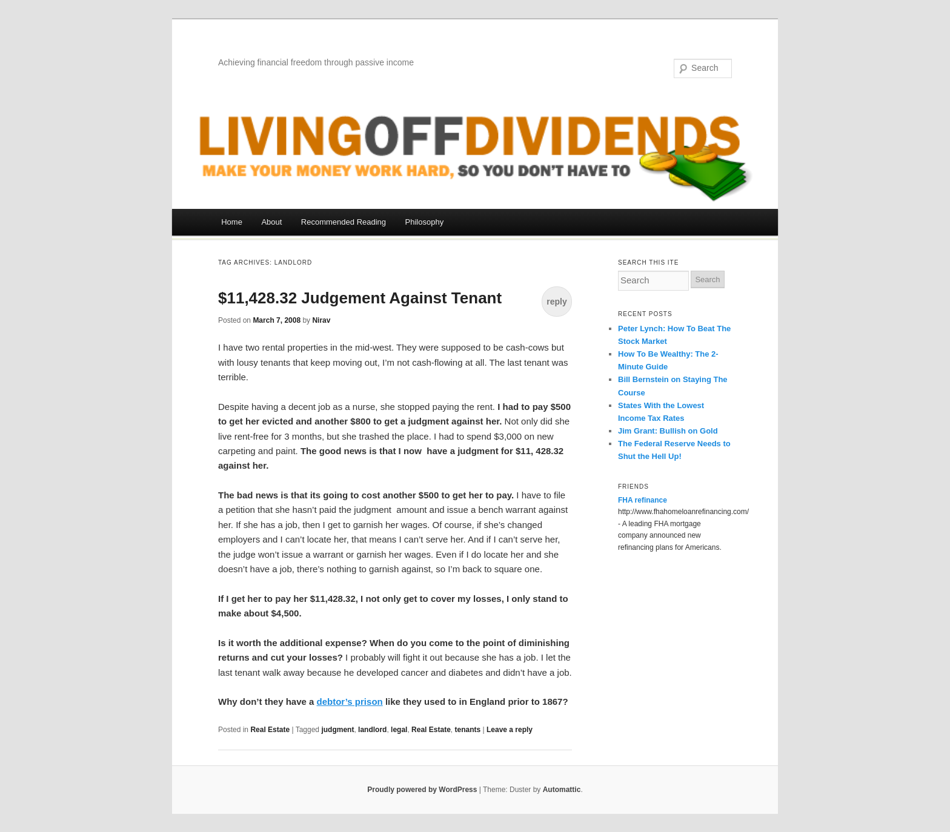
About (271, 221)
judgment (337, 729)
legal (399, 729)
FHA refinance (642, 500)
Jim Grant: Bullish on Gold (668, 430)
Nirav (321, 320)
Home (231, 221)
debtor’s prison (350, 701)
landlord (372, 729)
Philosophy (424, 221)
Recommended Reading (343, 221)
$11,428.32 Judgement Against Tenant (360, 298)
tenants (467, 729)
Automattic (562, 789)
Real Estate (270, 729)
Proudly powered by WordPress (422, 789)
